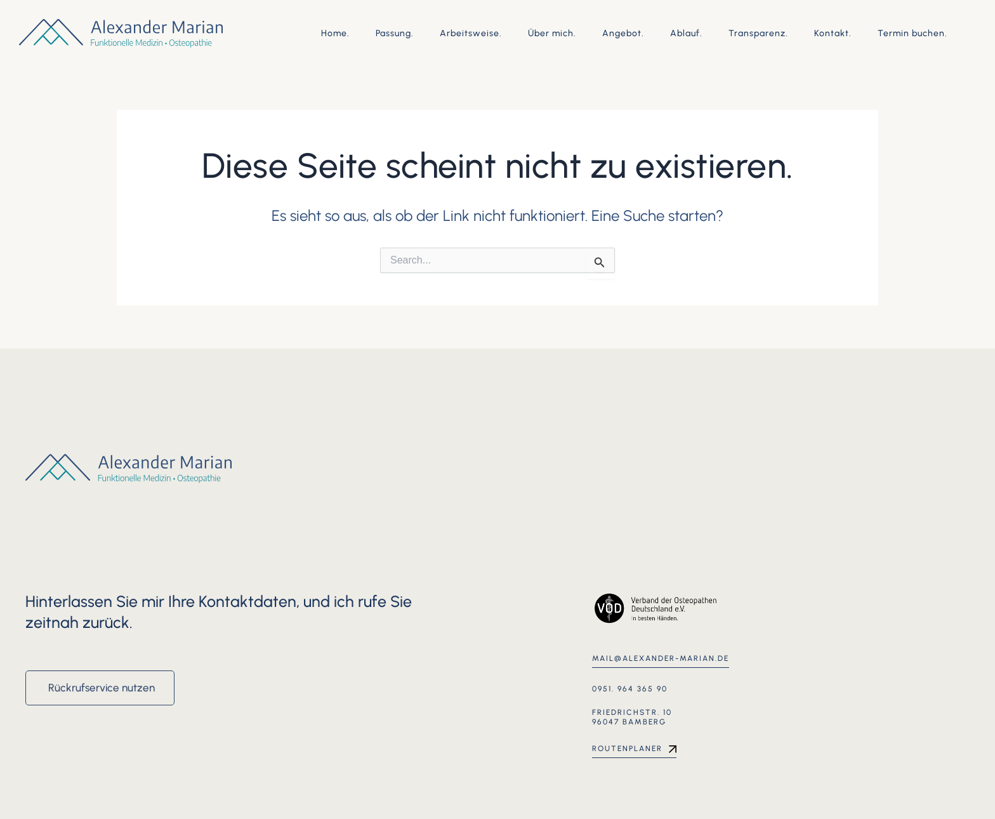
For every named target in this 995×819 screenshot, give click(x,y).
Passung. (395, 33)
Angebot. (623, 33)
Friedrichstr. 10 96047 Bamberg (632, 717)
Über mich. (552, 33)
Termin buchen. (912, 33)
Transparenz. (758, 33)
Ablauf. (686, 33)
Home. (335, 33)
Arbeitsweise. (471, 33)
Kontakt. (833, 33)
